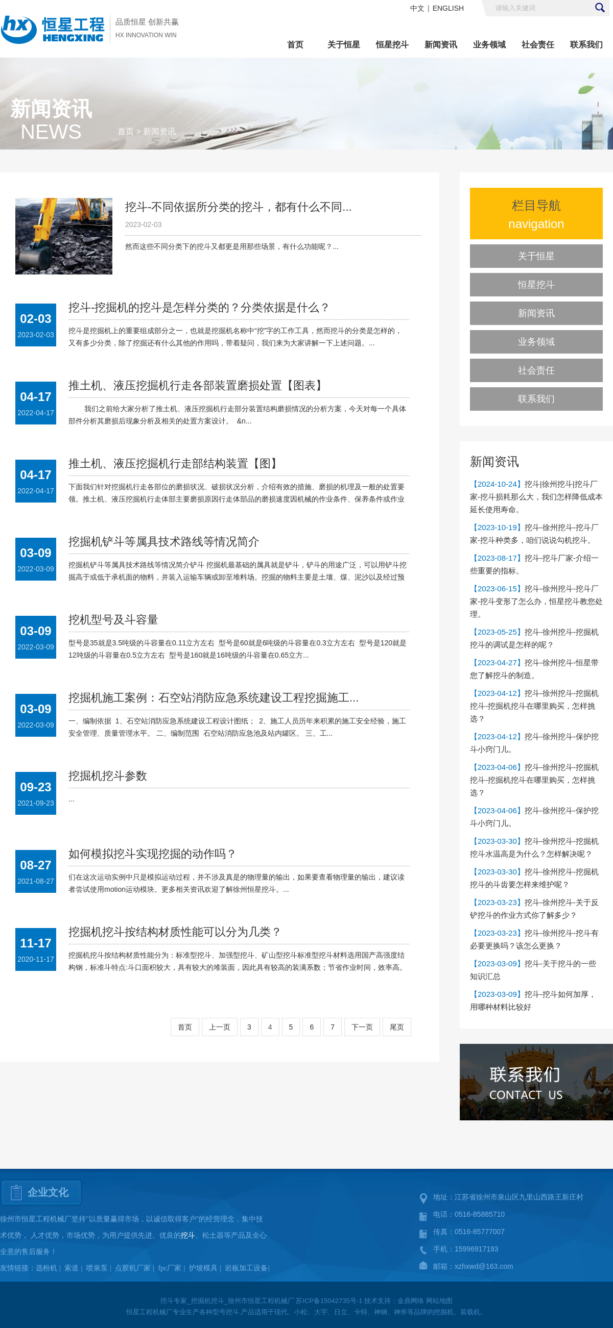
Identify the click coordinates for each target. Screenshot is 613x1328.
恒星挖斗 (392, 44)
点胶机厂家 (133, 1268)
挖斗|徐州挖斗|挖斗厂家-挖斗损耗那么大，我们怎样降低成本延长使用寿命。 (536, 497)
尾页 (397, 1027)
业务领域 (489, 44)
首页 (295, 44)
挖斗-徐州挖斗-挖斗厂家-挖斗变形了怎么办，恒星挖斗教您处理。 (536, 601)
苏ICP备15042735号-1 (329, 1301)
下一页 (362, 1027)
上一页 (219, 1027)
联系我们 (586, 44)
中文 (417, 8)
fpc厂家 (169, 1268)
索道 (71, 1268)
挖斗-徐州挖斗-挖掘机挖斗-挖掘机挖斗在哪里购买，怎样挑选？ (534, 706)
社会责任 (538, 44)
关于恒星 (343, 44)
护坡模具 (203, 1268)
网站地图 (439, 1301)
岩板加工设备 (246, 1268)
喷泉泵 (97, 1268)
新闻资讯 (441, 44)
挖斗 (188, 1235)
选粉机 (46, 1268)
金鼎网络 (410, 1301)
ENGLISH (448, 8)
